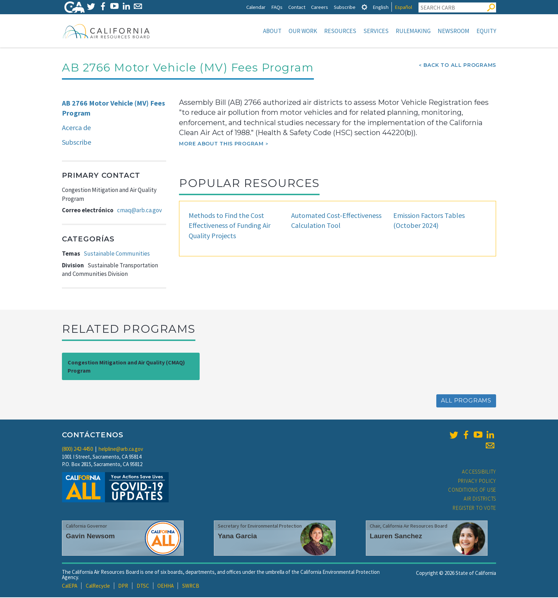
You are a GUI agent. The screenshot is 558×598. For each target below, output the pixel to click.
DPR (123, 586)
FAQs (277, 7)
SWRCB (190, 586)
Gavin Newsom (90, 536)
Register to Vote (474, 508)
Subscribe (345, 7)
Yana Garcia (237, 536)
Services (376, 31)
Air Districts (480, 499)
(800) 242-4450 (77, 449)
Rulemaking (413, 31)
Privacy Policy (477, 481)
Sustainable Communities (117, 254)
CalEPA (69, 586)
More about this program (221, 144)
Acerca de (76, 128)
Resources (340, 31)
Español (403, 7)
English (381, 7)
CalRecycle (98, 586)
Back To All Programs (459, 66)
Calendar (255, 7)
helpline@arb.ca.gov (121, 449)
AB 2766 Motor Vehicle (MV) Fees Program (113, 108)
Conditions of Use (472, 490)
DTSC (143, 586)
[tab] (364, 6)
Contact (296, 7)
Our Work (303, 31)
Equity (486, 31)
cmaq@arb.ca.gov (139, 211)
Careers (319, 7)
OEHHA (165, 586)
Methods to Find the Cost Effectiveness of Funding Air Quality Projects (229, 226)
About (272, 31)
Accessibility (479, 472)
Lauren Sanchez (396, 536)
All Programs (466, 401)
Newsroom (453, 31)
